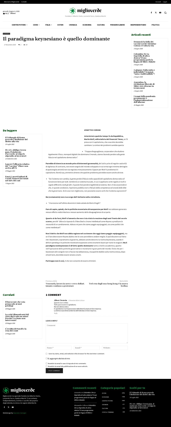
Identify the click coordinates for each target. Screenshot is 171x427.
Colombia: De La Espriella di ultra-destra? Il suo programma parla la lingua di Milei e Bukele (144, 58)
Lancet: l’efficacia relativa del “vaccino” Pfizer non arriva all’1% (17, 166)
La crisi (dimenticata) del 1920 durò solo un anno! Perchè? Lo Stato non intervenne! (17, 317)
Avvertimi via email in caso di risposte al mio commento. (67, 363)
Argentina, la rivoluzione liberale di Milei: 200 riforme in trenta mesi (144, 85)
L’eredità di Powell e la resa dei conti (15, 330)
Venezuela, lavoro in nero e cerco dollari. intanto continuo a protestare (65, 285)
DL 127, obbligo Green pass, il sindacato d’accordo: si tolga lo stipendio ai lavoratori (15, 153)
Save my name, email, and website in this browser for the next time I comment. (76, 354)
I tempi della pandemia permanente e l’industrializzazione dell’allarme (144, 99)
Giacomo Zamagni (19, 413)
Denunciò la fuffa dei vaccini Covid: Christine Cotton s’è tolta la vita (145, 44)
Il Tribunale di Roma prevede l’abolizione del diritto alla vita (16, 140)
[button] (165, 13)
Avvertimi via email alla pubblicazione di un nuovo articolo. (68, 366)
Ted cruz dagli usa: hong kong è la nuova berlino (108, 285)
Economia (6, 34)
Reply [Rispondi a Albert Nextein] (55, 313)
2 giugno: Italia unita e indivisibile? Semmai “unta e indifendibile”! (144, 72)
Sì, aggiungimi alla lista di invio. (58, 359)
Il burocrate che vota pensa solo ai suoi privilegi (15, 304)
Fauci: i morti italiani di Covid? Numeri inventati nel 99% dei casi (16, 179)
